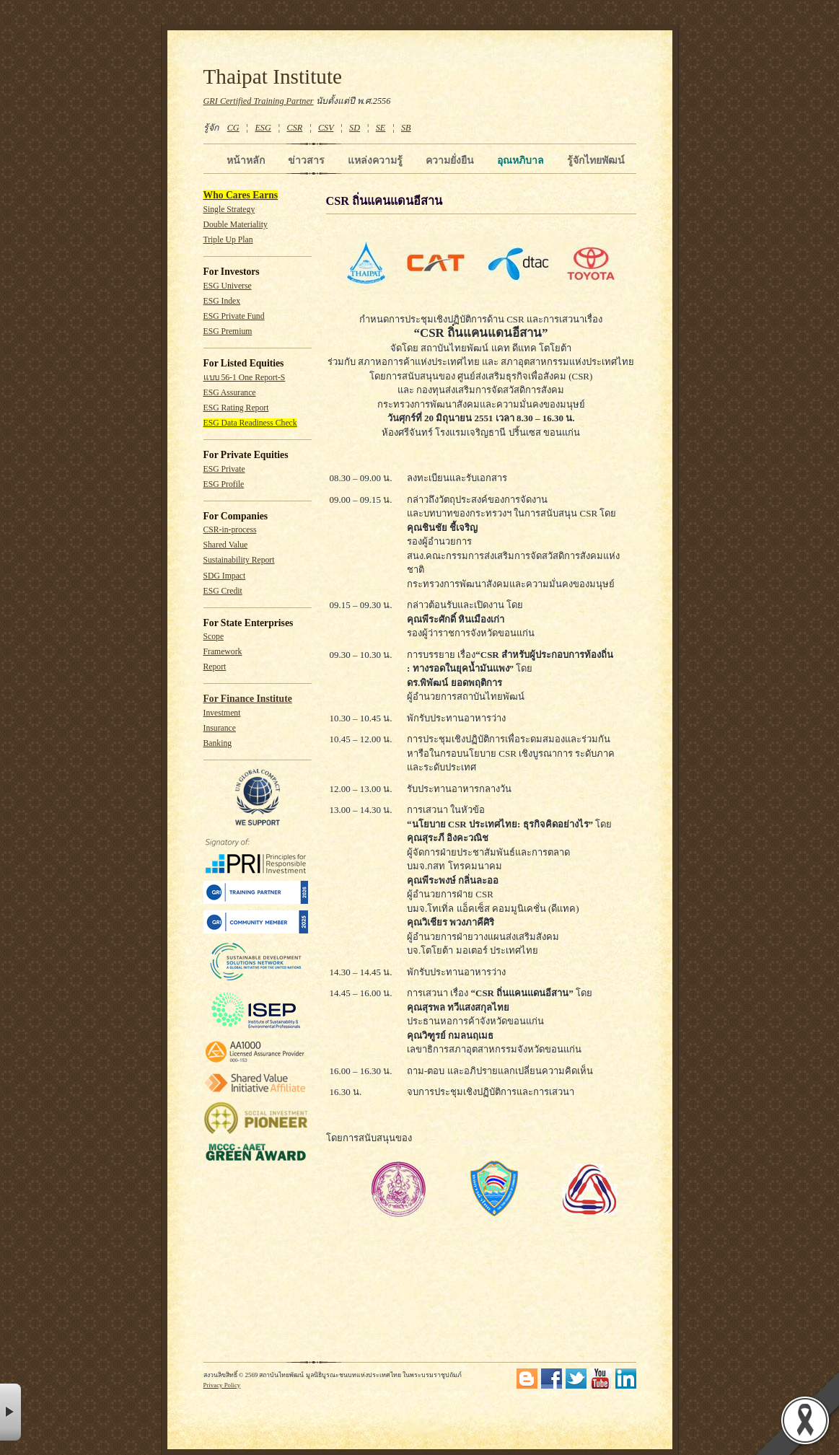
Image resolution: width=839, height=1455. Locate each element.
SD (354, 128)
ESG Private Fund (234, 316)
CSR (294, 128)
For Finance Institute (247, 698)
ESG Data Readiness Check (250, 423)
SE (381, 128)
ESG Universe (227, 286)
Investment (222, 713)
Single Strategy (229, 209)
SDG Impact (224, 576)
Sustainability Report (239, 560)
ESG (263, 128)
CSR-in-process (230, 530)
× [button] (10, 1412)
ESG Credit (222, 591)
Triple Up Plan (228, 240)
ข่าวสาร (306, 160)
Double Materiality (235, 224)
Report (215, 667)
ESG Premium (227, 331)
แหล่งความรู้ (375, 160)
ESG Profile (224, 484)
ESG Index (222, 301)
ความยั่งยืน (450, 160)
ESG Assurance (229, 392)
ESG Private (224, 469)
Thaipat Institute (273, 76)
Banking (217, 743)
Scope (213, 636)
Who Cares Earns (240, 195)
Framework (222, 651)
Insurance (219, 728)
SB (406, 128)
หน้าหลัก (246, 160)
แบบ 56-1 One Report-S (244, 377)
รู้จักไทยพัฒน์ (596, 160)
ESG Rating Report (236, 408)
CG (233, 128)
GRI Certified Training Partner (258, 101)
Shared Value (225, 545)
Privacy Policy (222, 1385)
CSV (326, 128)
